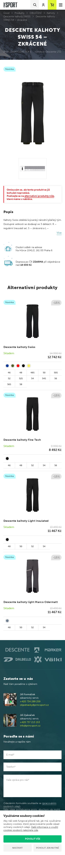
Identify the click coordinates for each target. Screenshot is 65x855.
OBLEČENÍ (36, 13)
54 (32, 378)
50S (56, 372)
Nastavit (17, 848)
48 (20, 372)
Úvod (6, 13)
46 (9, 372)
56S (9, 384)
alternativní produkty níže (39, 196)
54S (44, 378)
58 (21, 384)
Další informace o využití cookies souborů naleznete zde (30, 829)
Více (59, 232)
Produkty (19, 13)
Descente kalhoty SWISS (17, 16)
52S (21, 378)
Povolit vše (32, 838)
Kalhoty (51, 13)
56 (55, 378)
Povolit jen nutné (47, 848)
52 (9, 378)
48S (32, 372)
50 (44, 372)
